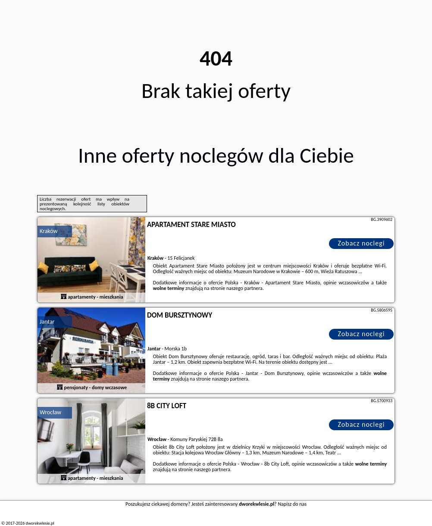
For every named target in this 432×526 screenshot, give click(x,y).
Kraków (49, 231)
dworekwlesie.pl (39, 523)
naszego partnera (244, 288)
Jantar (47, 321)
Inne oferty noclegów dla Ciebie (216, 155)
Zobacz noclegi (361, 243)
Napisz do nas (292, 504)
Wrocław (50, 412)
